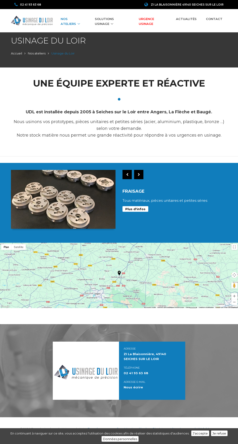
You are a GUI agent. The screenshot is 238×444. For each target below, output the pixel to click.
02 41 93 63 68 (27, 4)
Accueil (16, 53)
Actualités (186, 19)
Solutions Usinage (104, 21)
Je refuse (219, 433)
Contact (214, 19)
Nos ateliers (68, 21)
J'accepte (200, 433)
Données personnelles (120, 439)
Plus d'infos (135, 209)
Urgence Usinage (146, 21)
